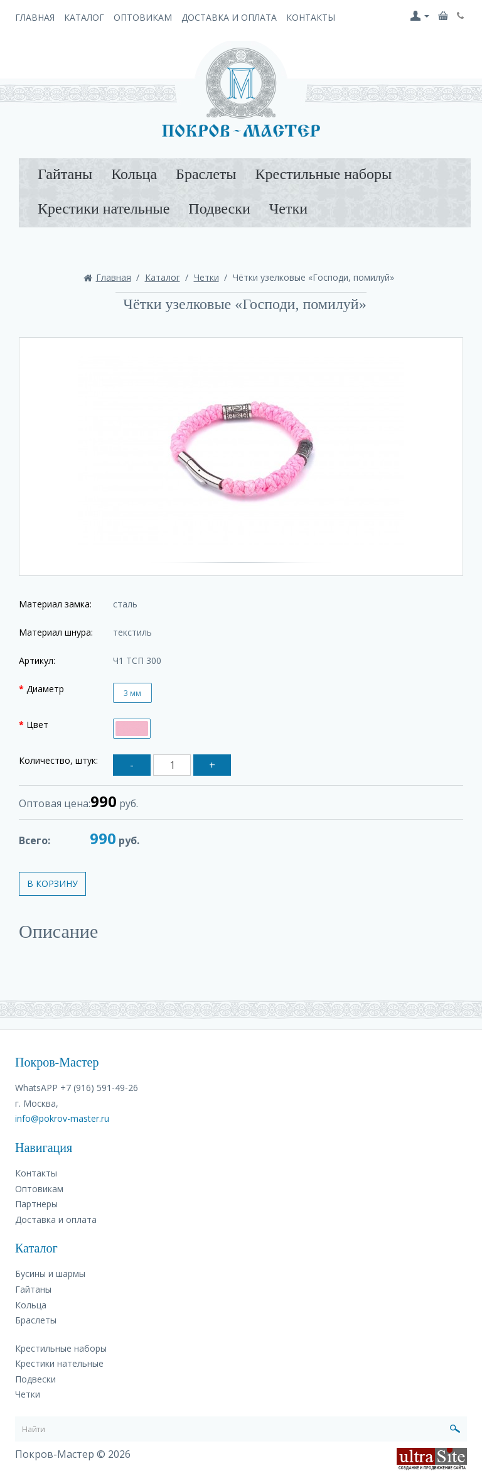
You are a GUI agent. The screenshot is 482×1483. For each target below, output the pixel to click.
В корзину (52, 883)
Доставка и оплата (229, 17)
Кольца (134, 174)
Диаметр (45, 689)
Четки (288, 208)
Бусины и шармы (50, 1273)
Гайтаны (65, 174)
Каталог (84, 17)
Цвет (37, 725)
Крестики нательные (103, 208)
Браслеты (206, 174)
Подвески (219, 208)
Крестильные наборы (323, 174)
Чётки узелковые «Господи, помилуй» (313, 277)
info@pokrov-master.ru (62, 1118)
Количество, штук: (58, 760)
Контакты (310, 17)
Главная (35, 17)
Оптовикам (143, 17)
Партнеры (36, 1204)
